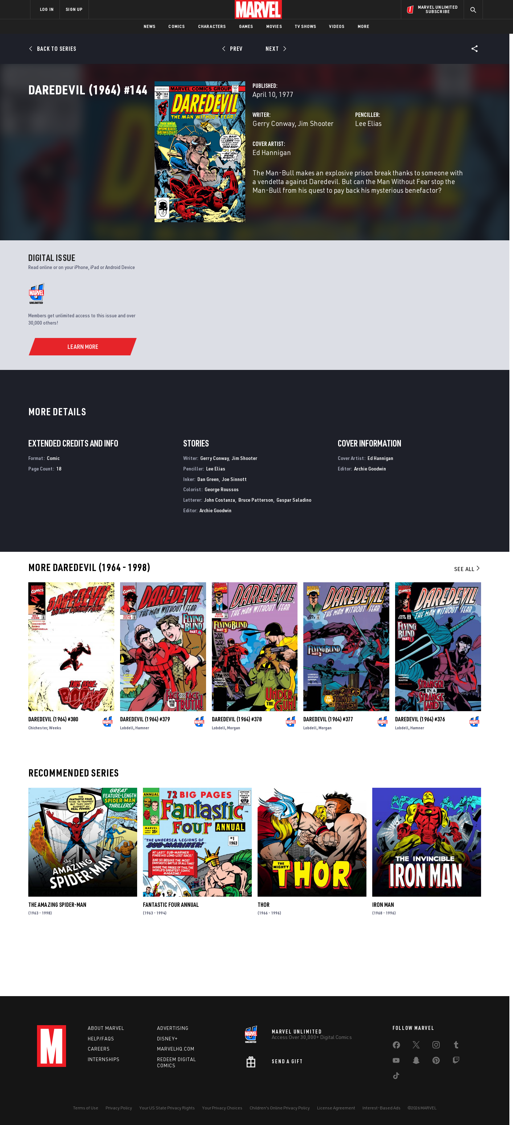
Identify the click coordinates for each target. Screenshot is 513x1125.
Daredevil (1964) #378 (237, 775)
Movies (274, 26)
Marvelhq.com (175, 1049)
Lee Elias (324, 155)
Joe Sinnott (234, 536)
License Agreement (336, 1107)
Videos (336, 26)
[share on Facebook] (396, 1046)
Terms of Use (85, 1107)
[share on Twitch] (456, 1061)
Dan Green (208, 536)
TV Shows (305, 26)
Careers (99, 1049)
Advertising (173, 1028)
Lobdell (127, 784)
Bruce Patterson (255, 556)
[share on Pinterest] (436, 1061)
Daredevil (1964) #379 (145, 775)
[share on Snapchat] (416, 1061)
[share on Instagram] (436, 1046)
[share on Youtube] (396, 1061)
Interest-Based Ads (381, 1107)
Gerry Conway (185, 155)
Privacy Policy (119, 1107)
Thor (264, 961)
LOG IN (47, 9)
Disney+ (167, 1039)
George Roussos (222, 546)
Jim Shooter (227, 155)
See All (467, 625)
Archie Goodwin (215, 567)
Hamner (142, 784)
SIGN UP (74, 9)
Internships (104, 1059)
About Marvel (106, 1028)
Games (246, 26)
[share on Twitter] (416, 1046)
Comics (176, 26)
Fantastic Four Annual (171, 961)
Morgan (233, 784)
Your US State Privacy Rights (167, 1107)
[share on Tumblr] (456, 1046)
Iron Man (383, 961)
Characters (212, 26)
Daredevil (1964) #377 (328, 775)
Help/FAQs (101, 1039)
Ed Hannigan (183, 184)
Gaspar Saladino (293, 556)
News (150, 26)
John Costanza (219, 556)
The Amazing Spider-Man (57, 961)
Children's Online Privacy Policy (280, 1107)
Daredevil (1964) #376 (420, 775)
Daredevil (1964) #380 (53, 775)
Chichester (37, 784)
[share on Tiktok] (396, 1077)
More (364, 26)
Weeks (55, 784)
